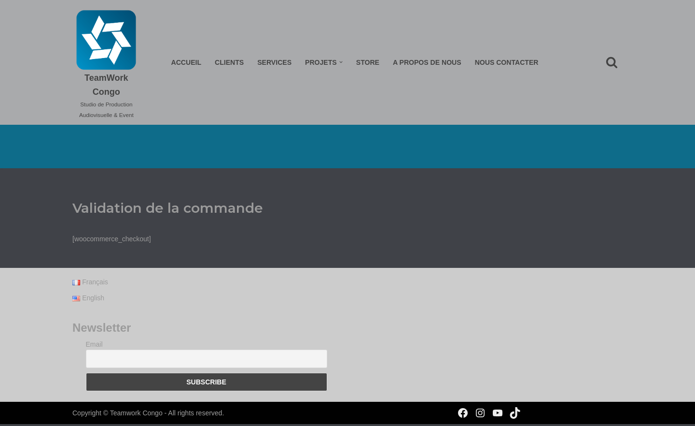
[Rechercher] (612, 62)
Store (367, 62)
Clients (229, 62)
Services (275, 62)
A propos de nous (427, 62)
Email (94, 346)
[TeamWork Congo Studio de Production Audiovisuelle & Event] (106, 65)
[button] (341, 62)
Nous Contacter (506, 62)
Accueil (187, 62)
